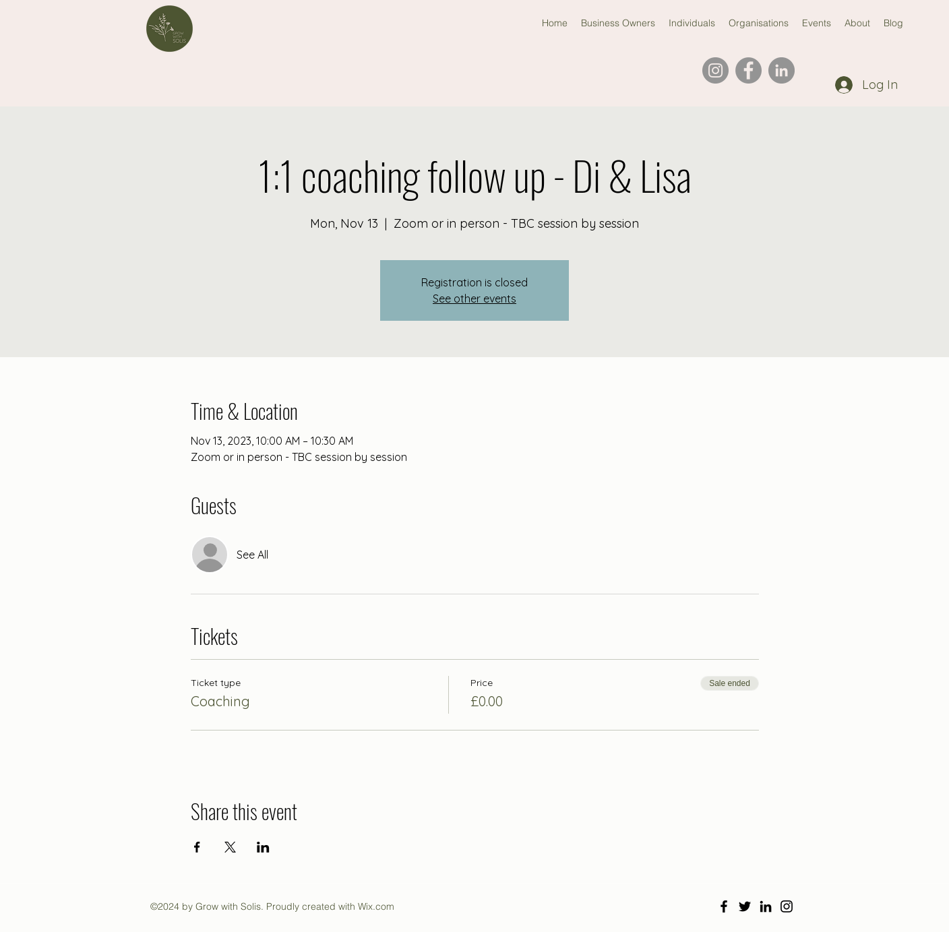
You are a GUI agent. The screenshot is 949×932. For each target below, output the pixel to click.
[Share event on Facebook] (197, 847)
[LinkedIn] (781, 70)
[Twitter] (745, 906)
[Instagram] (715, 70)
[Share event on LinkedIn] (263, 847)
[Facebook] (748, 70)
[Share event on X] (230, 847)
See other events (474, 298)
